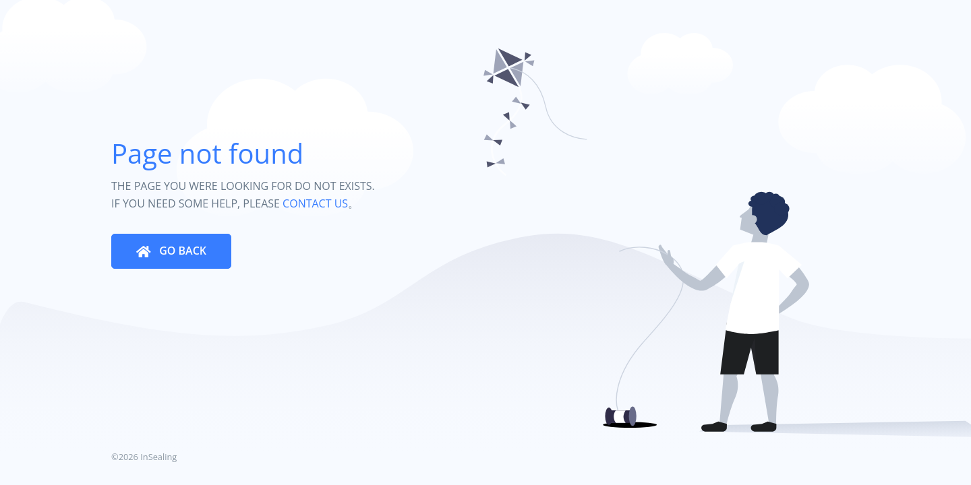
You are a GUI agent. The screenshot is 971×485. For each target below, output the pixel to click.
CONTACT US (315, 203)
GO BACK (181, 250)
